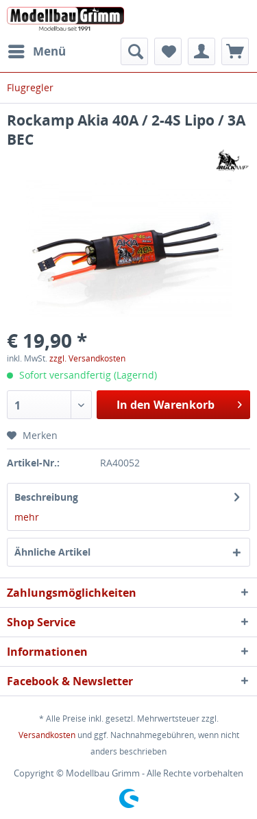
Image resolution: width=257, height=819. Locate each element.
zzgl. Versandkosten (87, 358)
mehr (26, 516)
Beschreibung (46, 496)
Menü (37, 49)
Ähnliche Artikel (52, 551)
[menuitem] (36, 51)
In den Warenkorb (179, 403)
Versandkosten (47, 735)
